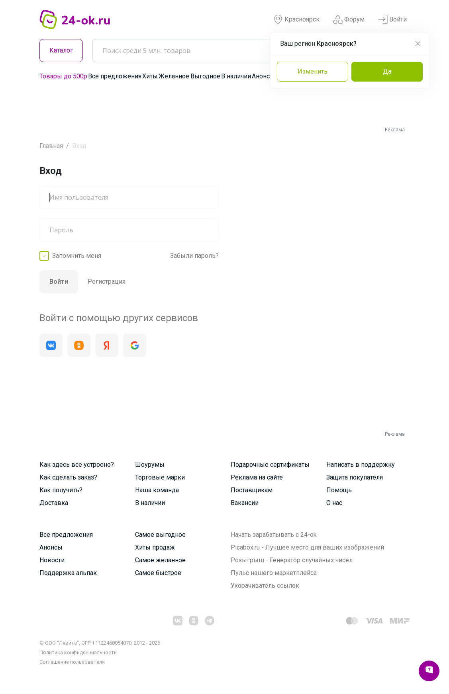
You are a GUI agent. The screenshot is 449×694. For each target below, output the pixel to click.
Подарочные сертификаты (270, 464)
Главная (51, 146)
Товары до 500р (63, 76)
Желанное (174, 76)
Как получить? (60, 490)
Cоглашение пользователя (72, 662)
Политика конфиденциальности (78, 652)
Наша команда (157, 490)
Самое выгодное (160, 534)
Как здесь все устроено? (76, 464)
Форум (349, 19)
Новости (52, 560)
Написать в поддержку (360, 464)
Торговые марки (160, 477)
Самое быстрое (158, 573)
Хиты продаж (155, 547)
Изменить (312, 71)
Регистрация (106, 281)
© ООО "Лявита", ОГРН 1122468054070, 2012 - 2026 (99, 643)
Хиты (150, 76)
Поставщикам (252, 490)
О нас (334, 503)
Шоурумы (150, 464)
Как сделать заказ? (68, 477)
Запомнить (76, 256)
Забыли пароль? (194, 255)
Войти (392, 19)
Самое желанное (160, 560)
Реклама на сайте (257, 477)
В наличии (236, 76)
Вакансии (245, 503)
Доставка (53, 503)
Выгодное (205, 76)
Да (387, 71)
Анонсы (263, 76)
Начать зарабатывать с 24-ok (274, 534)
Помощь (339, 490)
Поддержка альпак (68, 573)
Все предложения (114, 76)
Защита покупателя (354, 477)
